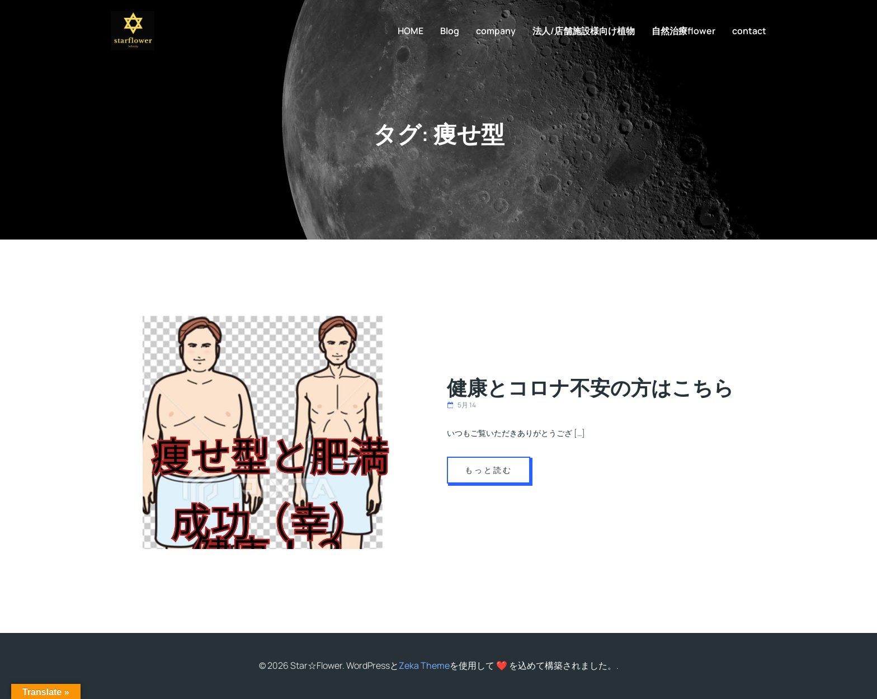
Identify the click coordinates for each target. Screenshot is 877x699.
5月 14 (461, 405)
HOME (410, 31)
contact (749, 31)
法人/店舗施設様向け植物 (583, 31)
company (496, 31)
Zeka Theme (424, 665)
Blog (449, 31)
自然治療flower (683, 31)
